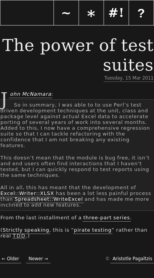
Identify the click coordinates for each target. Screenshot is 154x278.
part (106, 217)
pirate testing (93, 230)
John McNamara (30, 93)
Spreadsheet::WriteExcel (49, 199)
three (90, 217)
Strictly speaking (26, 230)
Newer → (38, 258)
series (121, 217)
